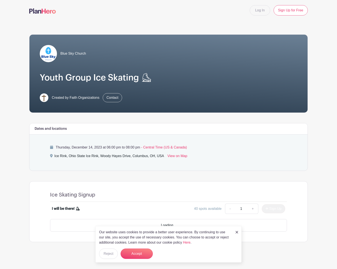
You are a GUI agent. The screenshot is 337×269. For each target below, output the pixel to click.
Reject (108, 253)
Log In (260, 10)
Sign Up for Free (290, 10)
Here (186, 242)
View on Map (177, 156)
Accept (136, 253)
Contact (112, 97)
